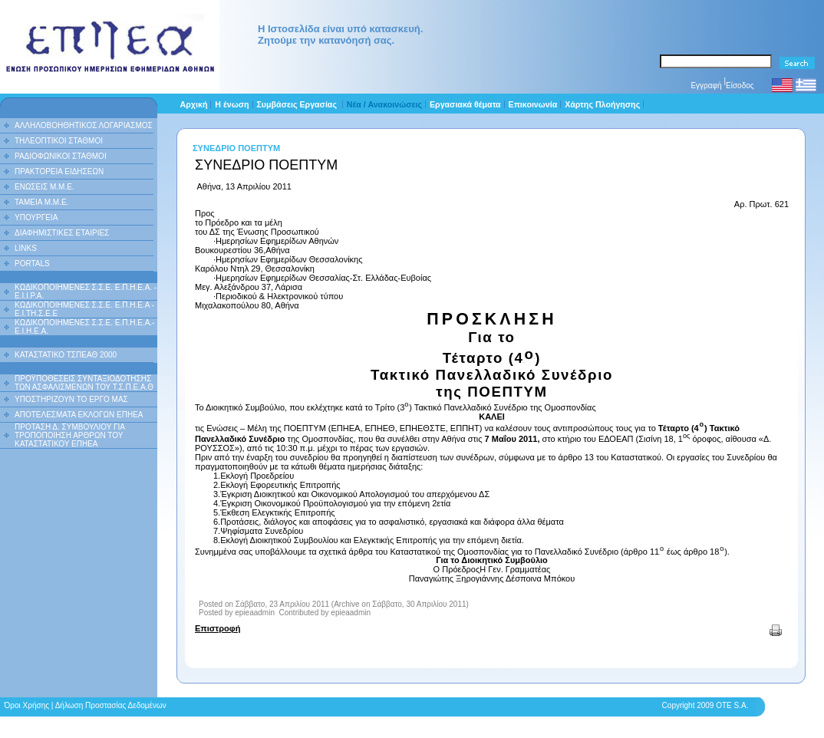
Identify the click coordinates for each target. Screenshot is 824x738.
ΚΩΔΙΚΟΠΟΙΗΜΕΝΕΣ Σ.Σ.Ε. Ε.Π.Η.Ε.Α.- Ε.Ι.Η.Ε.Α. (84, 326)
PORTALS (32, 263)
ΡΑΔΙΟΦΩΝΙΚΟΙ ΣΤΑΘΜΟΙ (61, 156)
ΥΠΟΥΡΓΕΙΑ (36, 217)
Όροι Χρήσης (27, 705)
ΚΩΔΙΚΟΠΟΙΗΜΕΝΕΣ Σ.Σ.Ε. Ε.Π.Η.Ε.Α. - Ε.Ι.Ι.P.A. (86, 291)
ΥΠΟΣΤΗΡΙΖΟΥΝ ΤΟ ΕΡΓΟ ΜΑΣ (71, 399)
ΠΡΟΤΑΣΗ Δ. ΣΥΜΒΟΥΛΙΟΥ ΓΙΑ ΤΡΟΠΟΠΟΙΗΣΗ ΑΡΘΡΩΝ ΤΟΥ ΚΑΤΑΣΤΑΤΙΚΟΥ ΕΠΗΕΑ (69, 435)
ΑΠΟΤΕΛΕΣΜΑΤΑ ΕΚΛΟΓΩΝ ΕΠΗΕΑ (79, 414)
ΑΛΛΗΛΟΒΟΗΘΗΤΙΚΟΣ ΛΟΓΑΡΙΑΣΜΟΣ (84, 125)
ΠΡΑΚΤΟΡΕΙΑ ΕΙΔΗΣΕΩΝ (59, 171)
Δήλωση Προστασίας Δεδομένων (110, 705)
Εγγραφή (706, 85)
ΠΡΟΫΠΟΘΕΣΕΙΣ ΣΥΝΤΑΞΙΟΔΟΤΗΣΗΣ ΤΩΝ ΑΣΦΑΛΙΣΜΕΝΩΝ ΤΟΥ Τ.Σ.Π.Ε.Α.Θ (84, 382)
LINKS (26, 248)
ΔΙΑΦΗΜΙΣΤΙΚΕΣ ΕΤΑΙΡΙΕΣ (62, 233)
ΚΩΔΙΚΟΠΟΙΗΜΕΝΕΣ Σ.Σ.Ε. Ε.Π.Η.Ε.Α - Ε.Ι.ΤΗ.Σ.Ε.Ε (84, 309)
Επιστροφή (217, 628)
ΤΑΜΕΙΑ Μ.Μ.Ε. (41, 202)
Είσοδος (740, 85)
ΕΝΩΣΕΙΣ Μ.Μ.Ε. (44, 187)
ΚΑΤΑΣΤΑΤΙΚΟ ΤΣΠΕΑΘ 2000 (66, 355)
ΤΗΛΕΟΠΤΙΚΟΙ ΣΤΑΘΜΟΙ (59, 141)
